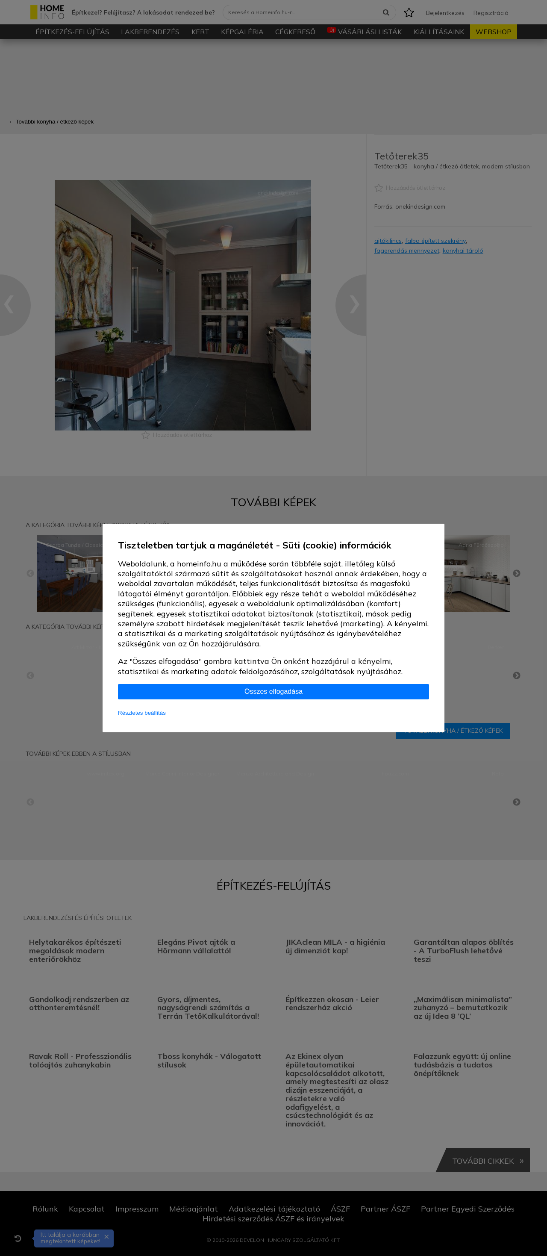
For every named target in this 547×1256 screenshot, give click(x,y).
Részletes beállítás (142, 713)
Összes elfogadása (273, 691)
